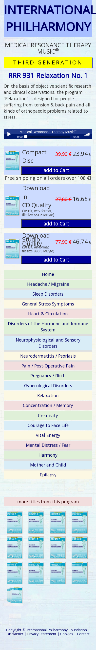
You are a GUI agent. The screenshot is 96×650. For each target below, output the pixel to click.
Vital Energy (48, 435)
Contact (83, 633)
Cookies (66, 633)
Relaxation (48, 395)
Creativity (48, 415)
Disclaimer (14, 633)
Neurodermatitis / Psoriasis (48, 356)
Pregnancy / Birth (48, 376)
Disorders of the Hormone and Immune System (48, 327)
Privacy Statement (41, 633)
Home (48, 274)
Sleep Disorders (48, 294)
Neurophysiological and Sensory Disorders (48, 343)
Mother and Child (48, 465)
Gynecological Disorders (48, 385)
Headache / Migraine (48, 284)
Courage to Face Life (48, 425)
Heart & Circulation (48, 314)
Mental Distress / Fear (48, 445)
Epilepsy (48, 475)
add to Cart (56, 170)
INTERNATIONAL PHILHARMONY (48, 18)
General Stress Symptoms (48, 304)
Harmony (48, 455)
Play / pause (9, 134)
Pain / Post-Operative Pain (48, 366)
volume (87, 134)
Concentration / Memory (48, 405)
